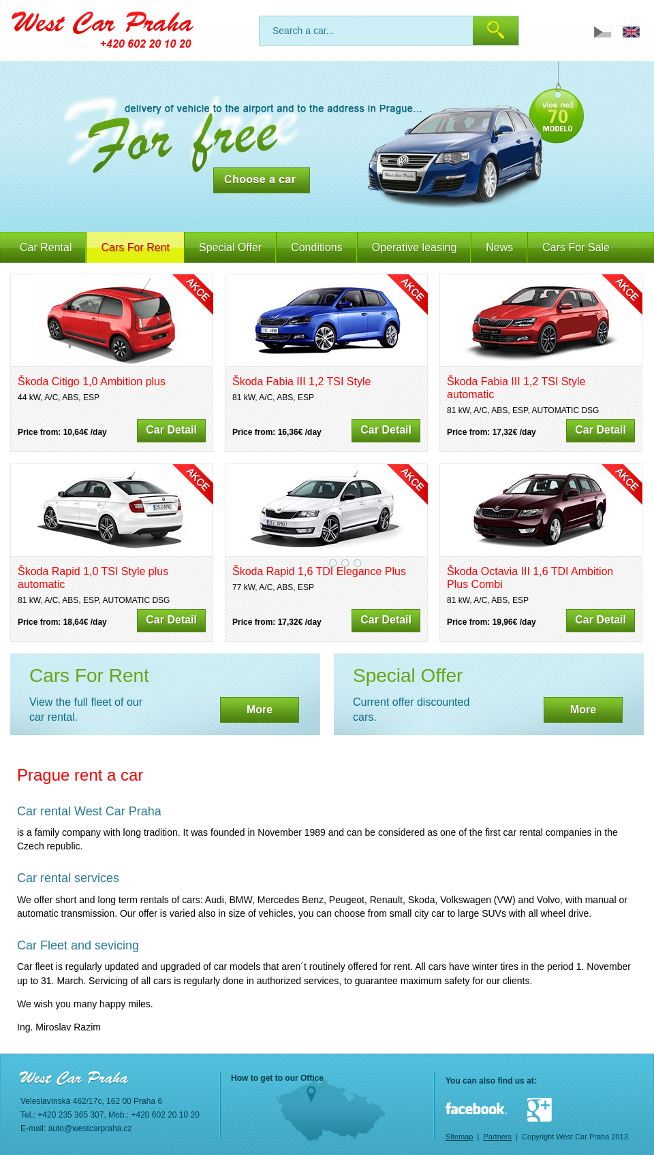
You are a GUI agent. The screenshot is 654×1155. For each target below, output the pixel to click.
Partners (497, 1137)
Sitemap (459, 1137)
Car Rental (46, 247)
